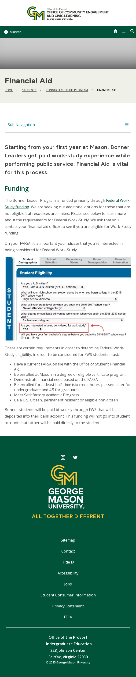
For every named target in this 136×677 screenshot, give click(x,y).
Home (9, 90)
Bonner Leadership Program (67, 90)
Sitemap (68, 540)
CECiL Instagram (63, 458)
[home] (115, 31)
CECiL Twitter (75, 458)
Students (29, 90)
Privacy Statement (68, 606)
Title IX (68, 562)
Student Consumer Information (68, 595)
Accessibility (68, 573)
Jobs (68, 584)
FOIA (68, 617)
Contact (68, 551)
